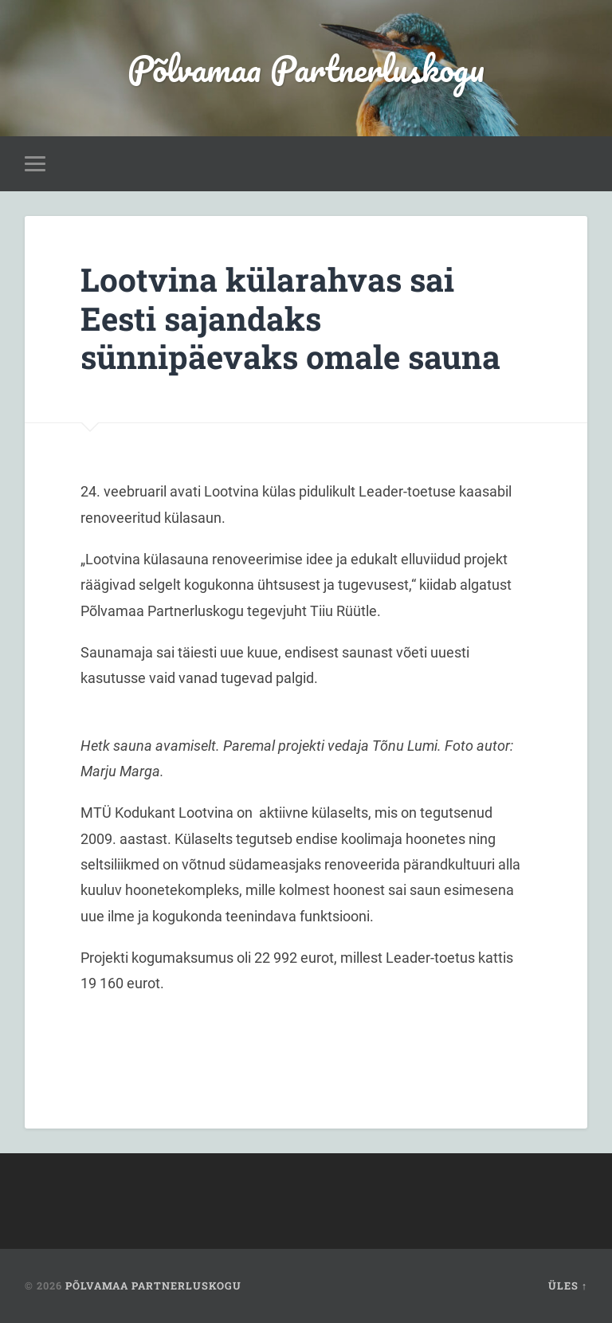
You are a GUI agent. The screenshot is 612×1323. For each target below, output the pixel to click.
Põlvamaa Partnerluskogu (306, 68)
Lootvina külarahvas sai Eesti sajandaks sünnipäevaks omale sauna (290, 318)
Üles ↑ (567, 1285)
